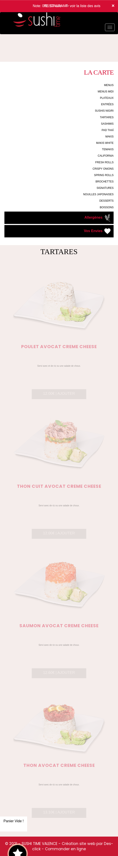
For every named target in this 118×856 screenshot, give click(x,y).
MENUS (109, 85)
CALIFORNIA (106, 155)
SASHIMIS (107, 123)
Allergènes (97, 218)
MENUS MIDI (106, 91)
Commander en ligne (65, 849)
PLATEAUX (107, 97)
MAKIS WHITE (105, 143)
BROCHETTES (105, 181)
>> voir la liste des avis (82, 6)
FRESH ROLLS (104, 162)
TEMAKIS (108, 149)
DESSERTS (106, 200)
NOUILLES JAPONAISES (98, 194)
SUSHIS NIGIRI (104, 110)
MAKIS (109, 136)
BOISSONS (107, 207)
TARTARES (107, 117)
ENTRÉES (107, 104)
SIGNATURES (105, 188)
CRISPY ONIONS (103, 168)
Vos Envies (97, 231)
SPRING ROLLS (104, 175)
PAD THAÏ (108, 130)
